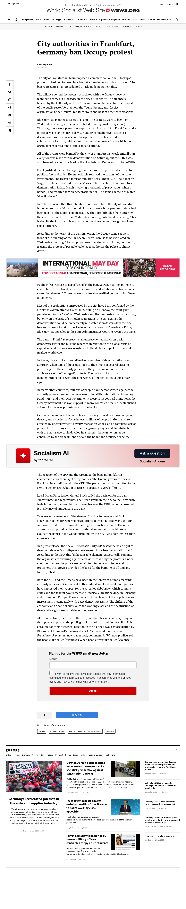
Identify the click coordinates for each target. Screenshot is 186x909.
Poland (50, 755)
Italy (42, 755)
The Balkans (109, 755)
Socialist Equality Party (80, 26)
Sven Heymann (44, 64)
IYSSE (97, 26)
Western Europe (57, 731)
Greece (35, 755)
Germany (110, 731)
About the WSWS (111, 26)
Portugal (59, 755)
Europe (42, 731)
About (170, 4)
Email (52, 659)
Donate (139, 26)
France (17, 755)
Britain (8, 755)
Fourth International (54, 26)
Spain (75, 755)
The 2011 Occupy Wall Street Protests (85, 731)
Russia (68, 755)
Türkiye (83, 755)
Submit (93, 690)
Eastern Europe (95, 755)
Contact (161, 4)
